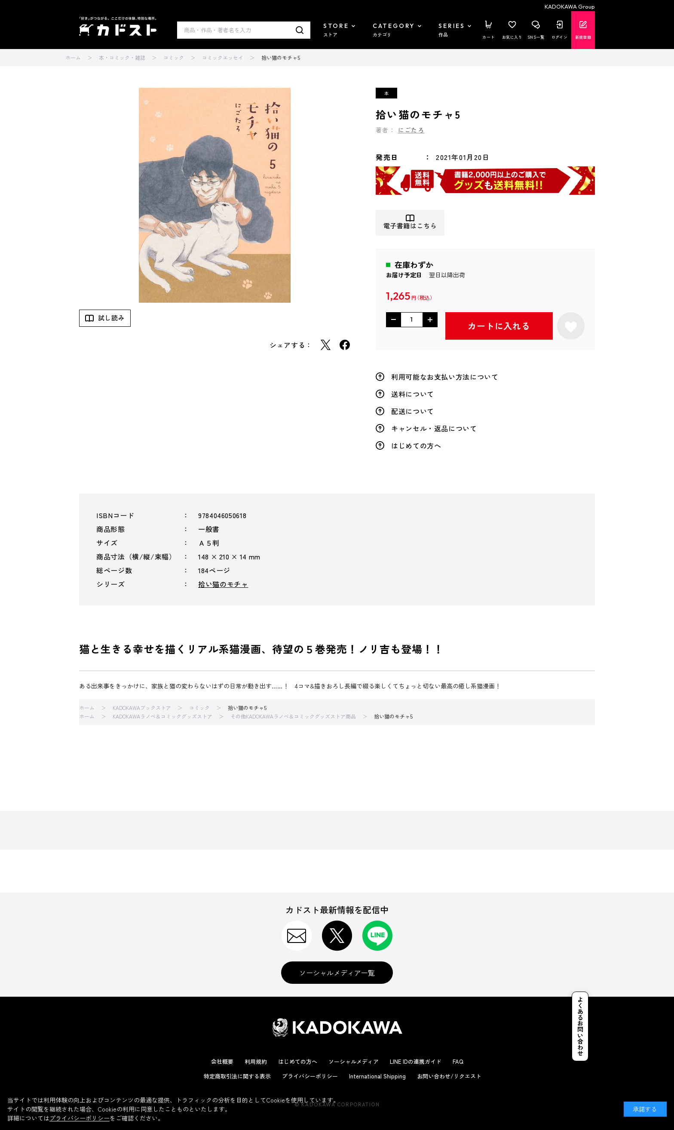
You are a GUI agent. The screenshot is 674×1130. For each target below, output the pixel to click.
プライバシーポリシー (310, 1076)
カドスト (117, 26)
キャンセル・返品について (434, 428)
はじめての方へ (416, 445)
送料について (412, 394)
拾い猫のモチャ (223, 584)
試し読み (111, 317)
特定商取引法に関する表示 (237, 1076)
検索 (299, 30)
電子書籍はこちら (410, 226)
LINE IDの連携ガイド (415, 1061)
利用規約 (256, 1061)
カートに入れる (499, 325)
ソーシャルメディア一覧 (337, 972)
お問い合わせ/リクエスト (449, 1076)
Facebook (345, 345)
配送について (412, 411)
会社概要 (222, 1061)
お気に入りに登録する (571, 326)
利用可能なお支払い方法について (445, 377)
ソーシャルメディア (353, 1061)
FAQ (458, 1061)
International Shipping (377, 1076)
